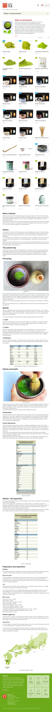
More (5, 690)
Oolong (13, 708)
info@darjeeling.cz (11, 703)
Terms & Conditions (27, 708)
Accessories (18, 708)
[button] (38, 5)
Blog (22, 708)
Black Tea (5, 708)
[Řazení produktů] (43, 37)
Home (4, 9)
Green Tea (9, 708)
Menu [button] (47, 5)
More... (16, 35)
